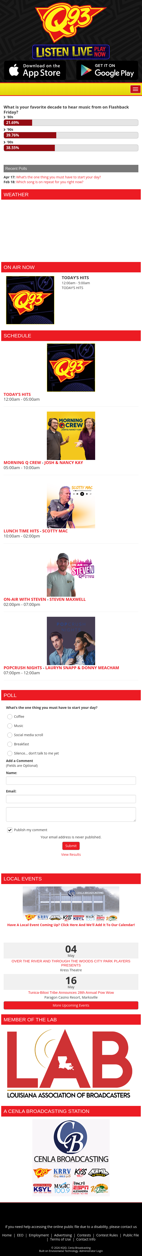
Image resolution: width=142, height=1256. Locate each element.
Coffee (15, 716)
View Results (71, 854)
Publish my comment (27, 830)
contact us (129, 1226)
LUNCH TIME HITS (22, 531)
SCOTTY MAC (55, 531)
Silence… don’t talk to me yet (33, 753)
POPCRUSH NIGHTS (23, 667)
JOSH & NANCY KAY (63, 462)
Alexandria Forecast (71, 254)
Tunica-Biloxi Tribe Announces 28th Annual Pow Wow (71, 992)
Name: (11, 772)
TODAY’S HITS (17, 394)
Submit (71, 845)
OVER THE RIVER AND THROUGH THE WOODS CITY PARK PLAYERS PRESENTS (71, 963)
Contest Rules (107, 1235)
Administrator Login (91, 1251)
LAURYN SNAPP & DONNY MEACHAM (82, 667)
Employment (39, 1235)
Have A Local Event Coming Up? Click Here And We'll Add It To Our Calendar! (71, 924)
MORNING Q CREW (23, 462)
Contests (84, 1235)
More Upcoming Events (71, 1005)
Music (15, 725)
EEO (20, 1235)
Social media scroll (25, 735)
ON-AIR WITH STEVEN (25, 599)
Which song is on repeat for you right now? (49, 182)
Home (7, 1235)
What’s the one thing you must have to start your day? (58, 177)
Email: (11, 791)
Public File (131, 1235)
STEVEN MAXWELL (68, 599)
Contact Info (86, 1239)
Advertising (63, 1235)
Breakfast (18, 744)
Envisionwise (56, 1251)
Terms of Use (61, 1239)
